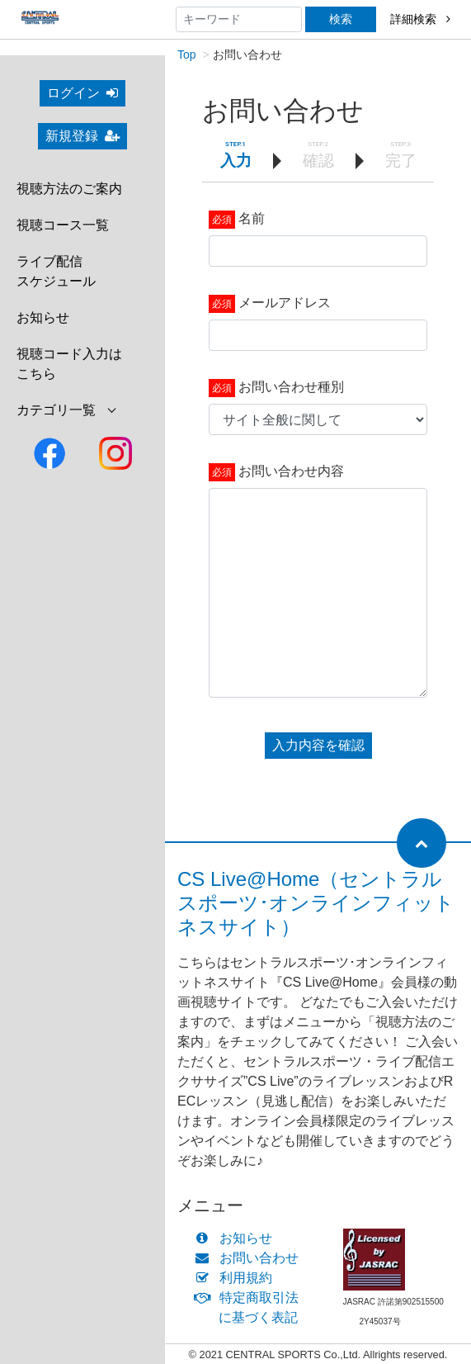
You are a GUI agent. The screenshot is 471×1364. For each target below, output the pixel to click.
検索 (340, 19)
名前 (251, 218)
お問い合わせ (250, 1258)
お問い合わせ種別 (291, 387)
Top (186, 54)
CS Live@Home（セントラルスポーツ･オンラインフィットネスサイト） (316, 903)
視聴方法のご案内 (69, 189)
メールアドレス (284, 303)
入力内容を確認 (318, 745)
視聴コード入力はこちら (69, 364)
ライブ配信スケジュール (56, 271)
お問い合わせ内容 (291, 471)
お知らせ (42, 317)
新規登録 (82, 136)
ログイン (82, 93)
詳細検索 (420, 19)
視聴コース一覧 (62, 225)
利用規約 (237, 1278)
